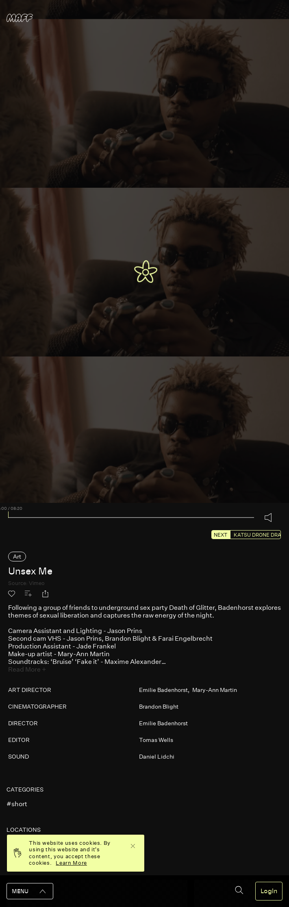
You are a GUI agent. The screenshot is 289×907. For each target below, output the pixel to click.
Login (269, 891)
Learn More (71, 862)
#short (17, 804)
